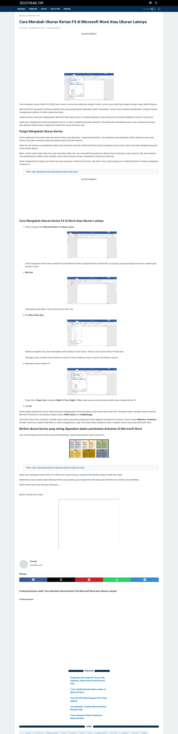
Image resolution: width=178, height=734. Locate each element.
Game (133, 90)
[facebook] (28, 630)
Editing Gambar (129, 86)
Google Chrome (145, 90)
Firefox (125, 90)
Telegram (126, 109)
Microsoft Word (129, 104)
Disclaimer (78, 725)
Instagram (138, 95)
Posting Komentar (54, 36)
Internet (148, 95)
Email (140, 86)
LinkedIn (126, 99)
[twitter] (47, 630)
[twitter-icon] (157, 3)
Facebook (149, 86)
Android (130, 81)
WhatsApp (148, 109)
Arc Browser (141, 81)
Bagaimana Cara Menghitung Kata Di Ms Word (57, 194)
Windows (126, 113)
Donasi (102, 725)
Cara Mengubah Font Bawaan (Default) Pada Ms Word (60, 512)
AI (123, 81)
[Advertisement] (66, 60)
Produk (68, 9)
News (140, 104)
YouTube (136, 113)
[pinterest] (66, 630)
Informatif (127, 95)
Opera (147, 104)
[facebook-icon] (151, 3)
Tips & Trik (57, 9)
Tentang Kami (66, 725)
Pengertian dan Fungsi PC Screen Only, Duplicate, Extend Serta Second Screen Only (139, 29)
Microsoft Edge (138, 99)
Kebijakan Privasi (90, 725)
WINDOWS (35, 9)
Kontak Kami (112, 725)
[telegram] (103, 630)
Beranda (23, 9)
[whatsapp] (84, 630)
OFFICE (45, 9)
